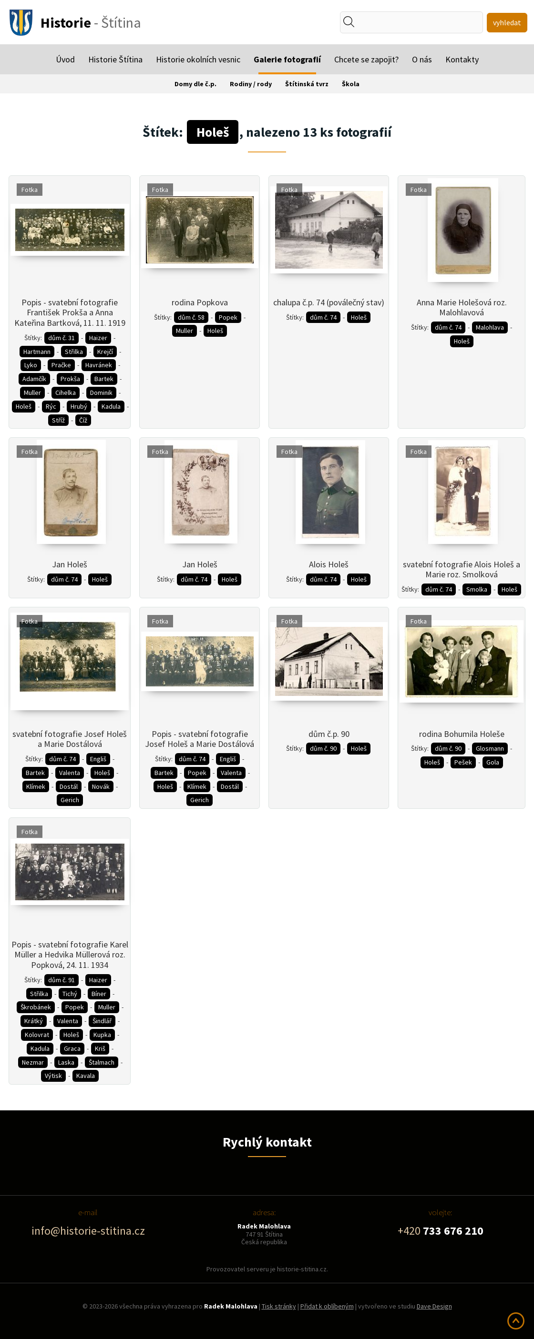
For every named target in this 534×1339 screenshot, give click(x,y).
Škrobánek (36, 1007)
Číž (83, 420)
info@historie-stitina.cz (88, 1230)
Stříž (58, 420)
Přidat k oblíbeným (327, 1306)
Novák (101, 786)
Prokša (70, 378)
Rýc (51, 406)
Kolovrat (37, 1034)
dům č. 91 (61, 980)
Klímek (35, 786)
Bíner (99, 993)
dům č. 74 (323, 317)
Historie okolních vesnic (198, 59)
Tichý (69, 993)
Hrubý (79, 406)
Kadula (111, 406)
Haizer (98, 337)
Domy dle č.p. (195, 84)
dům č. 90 (323, 748)
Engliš (98, 759)
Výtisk (53, 1075)
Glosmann (490, 748)
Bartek (103, 378)
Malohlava (490, 327)
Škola (350, 84)
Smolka (476, 589)
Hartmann (37, 351)
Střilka (74, 351)
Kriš (100, 1048)
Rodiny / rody (251, 84)
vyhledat (507, 22)
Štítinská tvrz (307, 84)
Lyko (30, 365)
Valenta (69, 772)
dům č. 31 (61, 337)
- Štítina (91, 22)
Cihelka (65, 392)
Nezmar (33, 1062)
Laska (66, 1062)
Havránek (98, 365)
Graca (72, 1048)
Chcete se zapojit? (366, 59)
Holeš (23, 406)
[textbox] (383, 22)
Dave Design (434, 1306)
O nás (422, 59)
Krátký (33, 1021)
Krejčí (105, 351)
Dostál (69, 786)
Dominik (101, 392)
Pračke (61, 365)
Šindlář (102, 1021)
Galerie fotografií (287, 59)
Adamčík (34, 378)
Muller (32, 392)
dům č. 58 (191, 317)
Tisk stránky (279, 1306)
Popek (228, 317)
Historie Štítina (115, 59)
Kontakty (462, 59)
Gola (492, 762)
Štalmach (101, 1062)
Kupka (102, 1034)
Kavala (85, 1075)
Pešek (463, 762)
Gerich (70, 799)
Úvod (65, 59)
